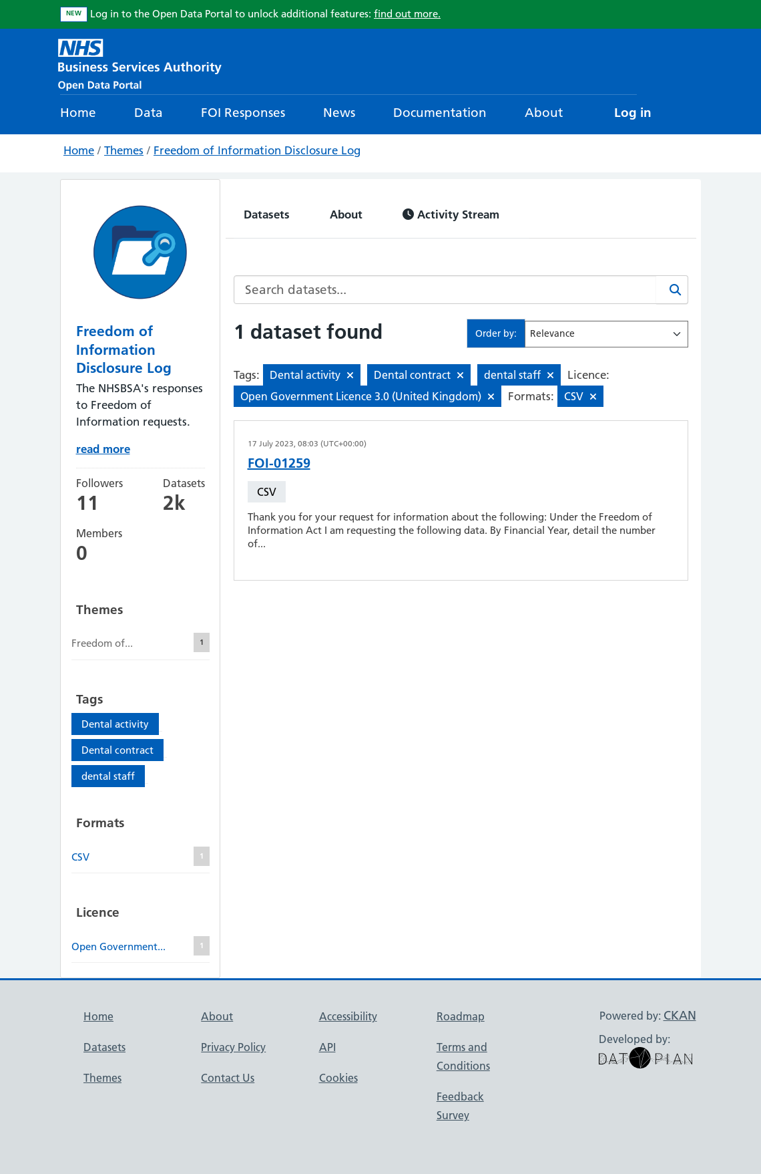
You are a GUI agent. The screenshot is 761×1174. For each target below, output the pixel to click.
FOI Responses (243, 112)
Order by (494, 333)
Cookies (338, 1077)
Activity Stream (451, 214)
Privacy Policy (233, 1047)
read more (103, 449)
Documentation (440, 112)
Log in (633, 112)
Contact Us (227, 1077)
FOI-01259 (279, 463)
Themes (124, 150)
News (339, 112)
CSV (266, 491)
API (327, 1047)
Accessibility (348, 1016)
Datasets (267, 214)
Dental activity (115, 724)
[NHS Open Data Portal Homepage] (140, 63)
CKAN (680, 1015)
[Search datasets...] (445, 289)
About (544, 112)
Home (78, 112)
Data (148, 112)
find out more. (407, 13)
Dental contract (117, 750)
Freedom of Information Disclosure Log (257, 150)
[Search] (672, 289)
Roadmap (461, 1016)
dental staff (108, 776)
